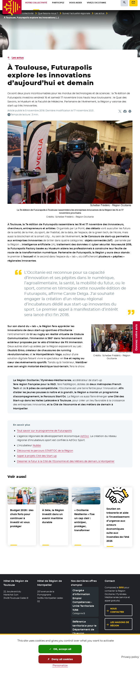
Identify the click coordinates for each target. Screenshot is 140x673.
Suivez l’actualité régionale (76, 13)
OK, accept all (60, 649)
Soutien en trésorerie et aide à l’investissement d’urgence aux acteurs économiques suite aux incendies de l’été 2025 (118, 524)
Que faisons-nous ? (48, 13)
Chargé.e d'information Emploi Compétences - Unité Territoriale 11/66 (83, 600)
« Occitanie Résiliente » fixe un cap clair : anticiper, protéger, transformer (84, 520)
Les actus (99, 13)
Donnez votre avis (136, 337)
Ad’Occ (84, 436)
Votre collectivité (24, 13)
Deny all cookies (60, 659)
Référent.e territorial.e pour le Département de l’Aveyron (84, 627)
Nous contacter (117, 610)
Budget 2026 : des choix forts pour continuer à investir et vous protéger (21, 518)
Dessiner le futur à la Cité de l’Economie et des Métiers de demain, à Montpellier (65, 461)
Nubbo (37, 445)
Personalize (60, 665)
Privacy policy (130, 656)
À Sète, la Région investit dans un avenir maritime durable (53, 516)
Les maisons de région (119, 624)
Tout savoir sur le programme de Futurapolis (44, 430)
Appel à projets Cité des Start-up (37, 455)
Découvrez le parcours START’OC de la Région (45, 450)
